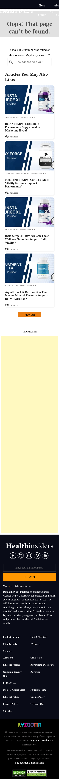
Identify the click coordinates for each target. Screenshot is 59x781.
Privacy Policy (10, 704)
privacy (11, 586)
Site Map (7, 711)
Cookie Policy (38, 697)
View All (29, 314)
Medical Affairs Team (14, 690)
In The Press (9, 683)
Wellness (35, 644)
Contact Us (36, 657)
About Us (8, 657)
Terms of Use (37, 704)
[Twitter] (20, 555)
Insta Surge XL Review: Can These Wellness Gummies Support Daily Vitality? (27, 239)
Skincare (7, 651)
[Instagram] (29, 555)
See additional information (29, 762)
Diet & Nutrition (39, 637)
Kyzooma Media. (40, 740)
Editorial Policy (11, 697)
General (10, 173)
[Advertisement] (29, 434)
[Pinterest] (37, 555)
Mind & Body (10, 644)
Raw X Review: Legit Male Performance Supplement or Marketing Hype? (22, 127)
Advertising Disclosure (42, 665)
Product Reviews (11, 637)
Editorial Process (11, 665)
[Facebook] (13, 555)
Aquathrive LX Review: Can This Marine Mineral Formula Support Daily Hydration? (26, 295)
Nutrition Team (38, 690)
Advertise (35, 672)
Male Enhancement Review (20, 117)
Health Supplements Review (20, 285)
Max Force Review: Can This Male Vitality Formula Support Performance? (27, 183)
